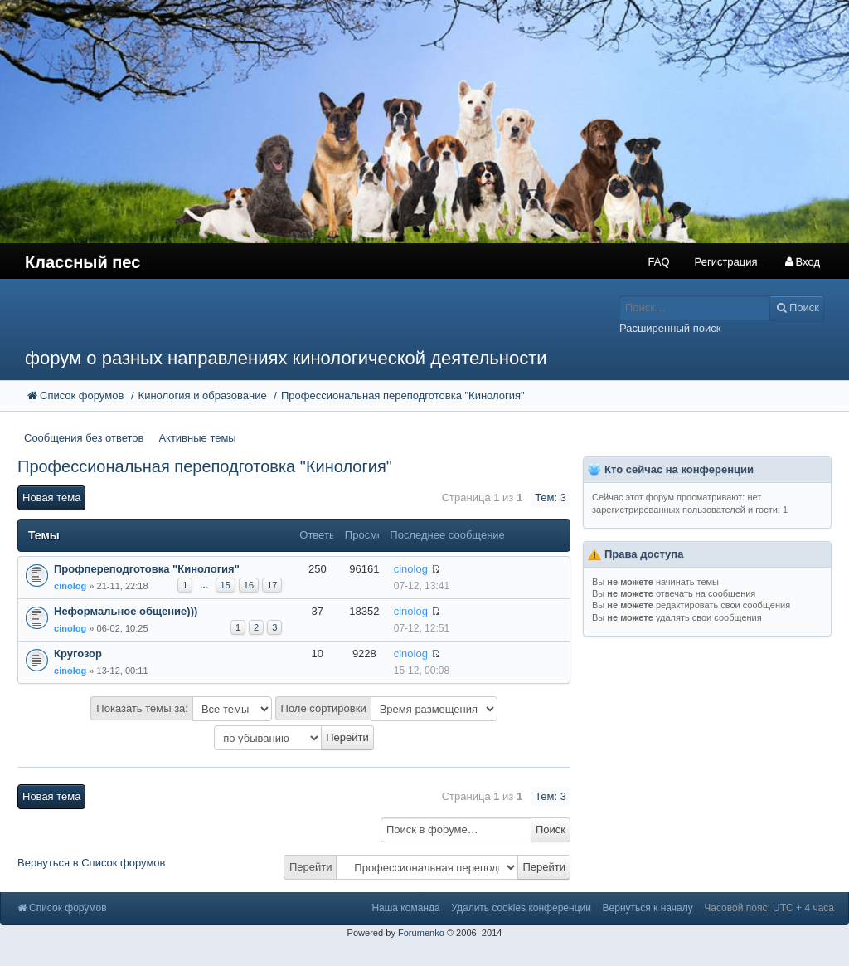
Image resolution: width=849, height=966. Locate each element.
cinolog (70, 586)
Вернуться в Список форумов (91, 862)
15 (225, 585)
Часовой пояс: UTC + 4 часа (769, 908)
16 (249, 585)
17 (272, 585)
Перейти (310, 867)
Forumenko (421, 933)
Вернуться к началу (648, 908)
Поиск (550, 829)
